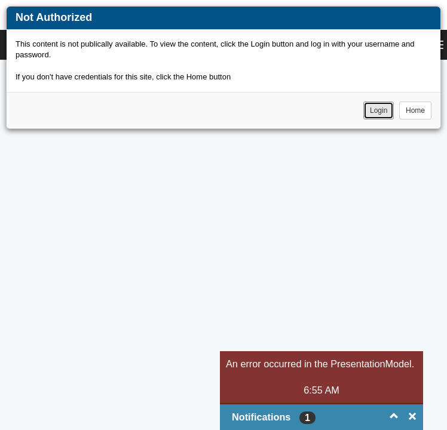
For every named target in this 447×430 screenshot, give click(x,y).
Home (415, 110)
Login (378, 110)
